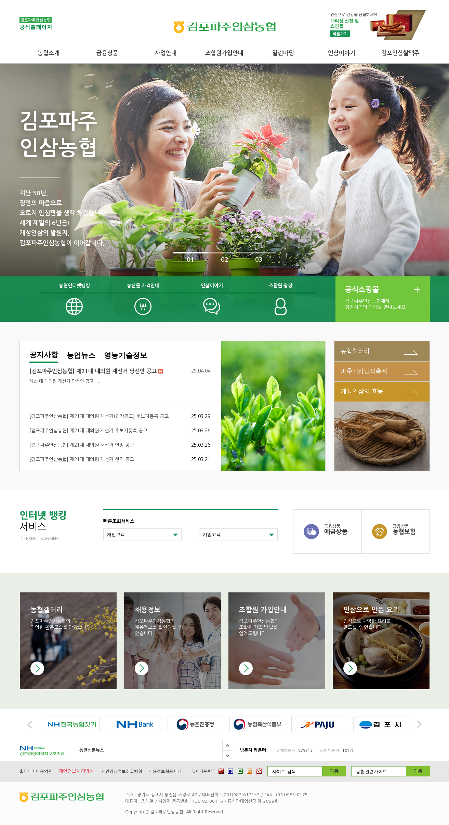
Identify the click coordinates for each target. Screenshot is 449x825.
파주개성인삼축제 (364, 371)
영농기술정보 (125, 355)
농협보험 (411, 529)
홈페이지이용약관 (35, 771)
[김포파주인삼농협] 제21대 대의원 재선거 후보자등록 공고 (88, 430)
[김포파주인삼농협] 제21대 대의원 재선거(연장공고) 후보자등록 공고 (99, 416)
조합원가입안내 (224, 53)
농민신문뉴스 (91, 750)
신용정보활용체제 (165, 771)
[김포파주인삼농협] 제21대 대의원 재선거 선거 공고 (81, 459)
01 (190, 260)
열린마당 (283, 53)
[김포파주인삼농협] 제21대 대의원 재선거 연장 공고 (81, 445)
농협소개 (49, 53)
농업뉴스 (81, 355)
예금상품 (342, 529)
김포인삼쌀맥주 (400, 53)
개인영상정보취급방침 (121, 771)
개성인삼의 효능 (362, 391)
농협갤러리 (355, 351)
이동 (334, 771)
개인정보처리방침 (76, 771)
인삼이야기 (341, 53)
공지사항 (43, 354)
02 (224, 260)
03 (259, 260)
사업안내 (166, 53)
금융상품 (107, 53)
